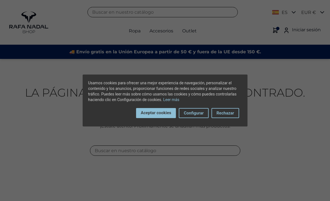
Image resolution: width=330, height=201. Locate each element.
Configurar (194, 113)
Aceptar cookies (156, 112)
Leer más (171, 99)
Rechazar (225, 113)
